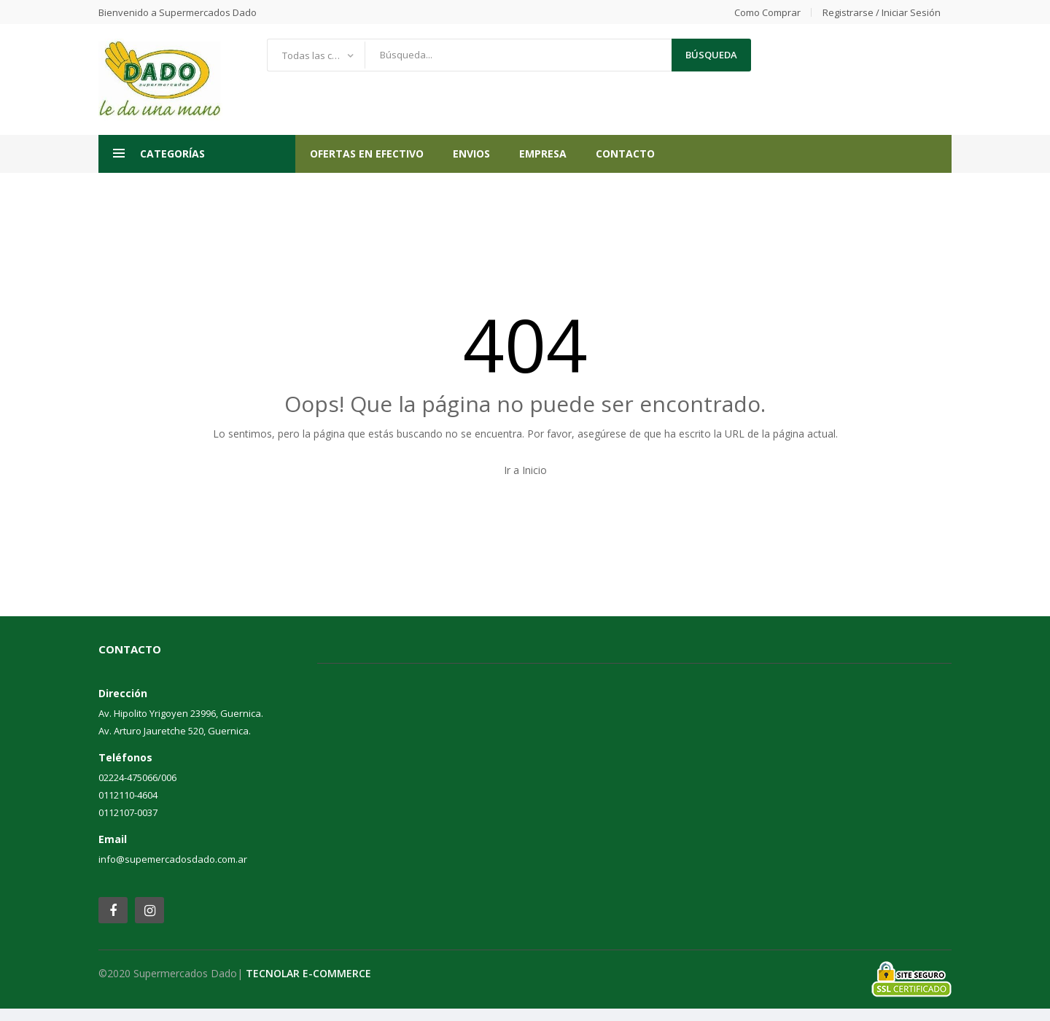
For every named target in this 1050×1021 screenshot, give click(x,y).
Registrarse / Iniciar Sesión (881, 12)
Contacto (625, 153)
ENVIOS (471, 153)
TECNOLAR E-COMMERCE (308, 973)
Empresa (543, 153)
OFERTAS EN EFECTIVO (367, 153)
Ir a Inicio (525, 470)
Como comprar (767, 12)
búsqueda (711, 54)
